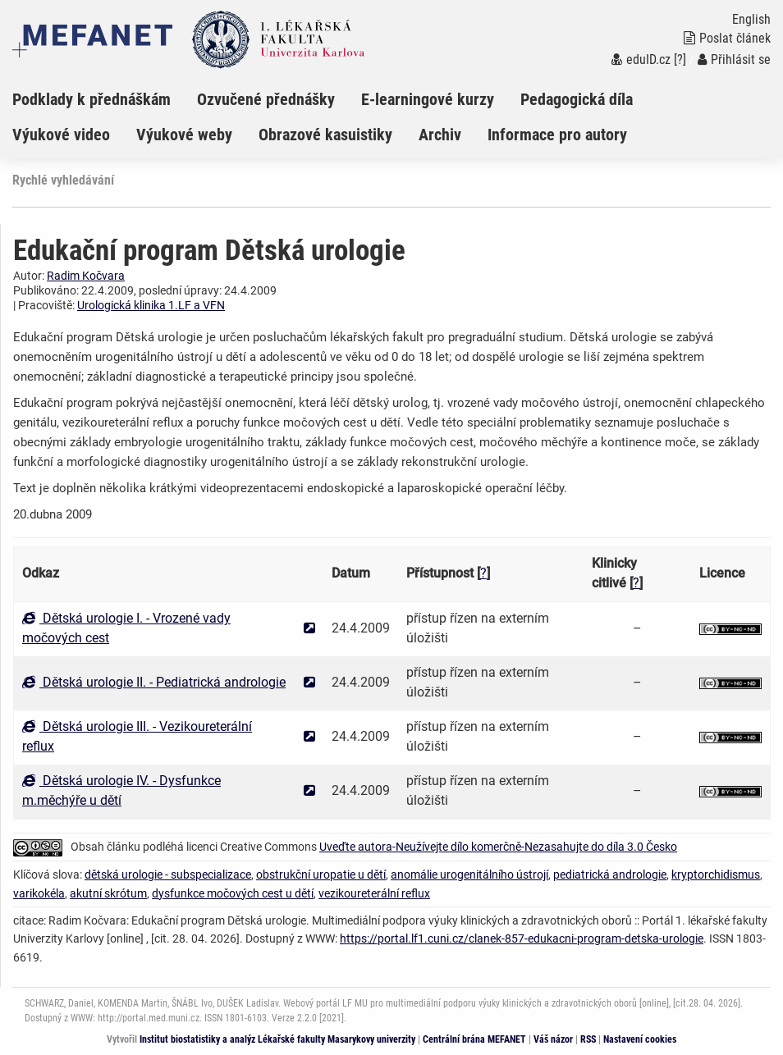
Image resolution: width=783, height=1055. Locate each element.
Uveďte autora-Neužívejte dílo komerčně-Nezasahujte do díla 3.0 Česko (498, 846)
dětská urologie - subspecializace (168, 874)
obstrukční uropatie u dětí (321, 874)
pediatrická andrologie (609, 874)
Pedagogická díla (576, 99)
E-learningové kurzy (427, 99)
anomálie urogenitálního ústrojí (469, 874)
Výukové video (61, 134)
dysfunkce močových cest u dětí (233, 893)
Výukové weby (184, 134)
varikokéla (39, 893)
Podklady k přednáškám (91, 99)
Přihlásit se (734, 59)
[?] (680, 59)
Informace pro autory (557, 134)
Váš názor (553, 1039)
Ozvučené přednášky (266, 99)
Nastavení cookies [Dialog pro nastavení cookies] (639, 1039)
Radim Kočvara (86, 275)
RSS (588, 1039)
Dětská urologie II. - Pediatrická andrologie (154, 682)
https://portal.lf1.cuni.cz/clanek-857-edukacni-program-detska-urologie (521, 938)
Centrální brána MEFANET (474, 1039)
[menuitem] (104, 99)
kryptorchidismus (715, 874)
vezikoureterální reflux (374, 893)
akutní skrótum (108, 893)
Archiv (440, 134)
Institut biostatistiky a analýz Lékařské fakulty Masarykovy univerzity (277, 1039)
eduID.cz (641, 59)
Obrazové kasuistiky (325, 134)
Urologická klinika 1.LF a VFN (151, 305)
